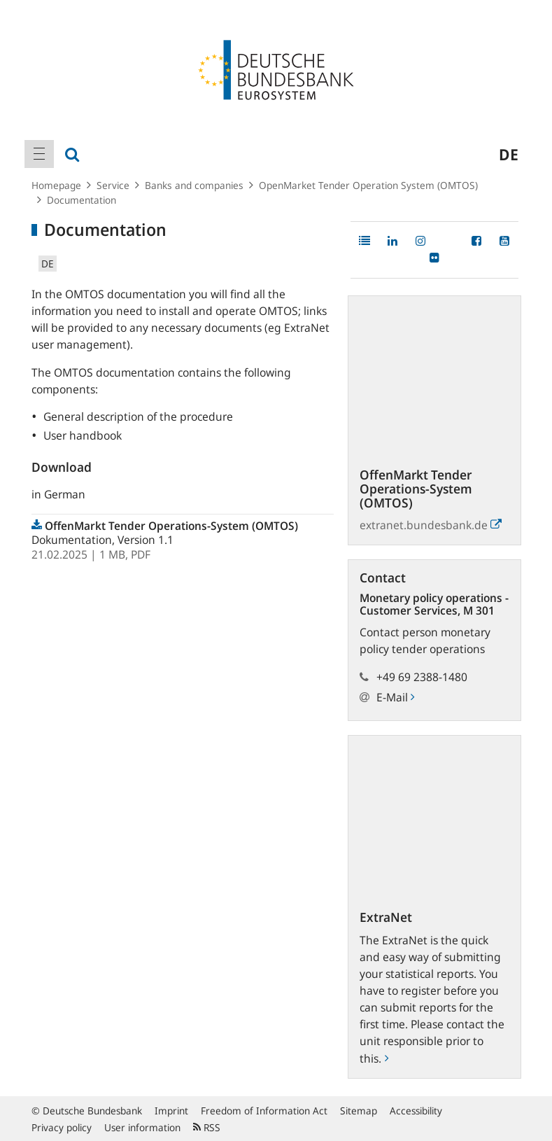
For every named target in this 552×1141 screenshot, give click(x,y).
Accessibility (416, 1110)
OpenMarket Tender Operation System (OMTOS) (368, 185)
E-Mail (395, 697)
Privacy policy (61, 1127)
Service (113, 185)
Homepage (56, 185)
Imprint (171, 1110)
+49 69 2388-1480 (421, 677)
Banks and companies (194, 185)
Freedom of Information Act (264, 1110)
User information (142, 1127)
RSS (206, 1127)
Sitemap (358, 1110)
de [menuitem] (508, 154)
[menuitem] (39, 154)
